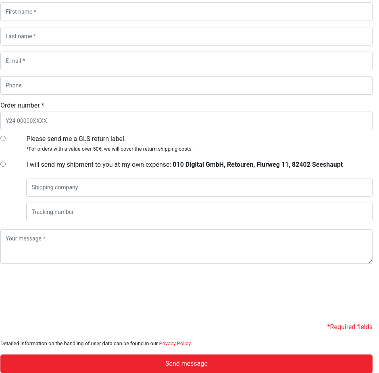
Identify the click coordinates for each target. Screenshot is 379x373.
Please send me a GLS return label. (109, 143)
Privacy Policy (175, 343)
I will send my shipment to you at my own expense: (184, 164)
